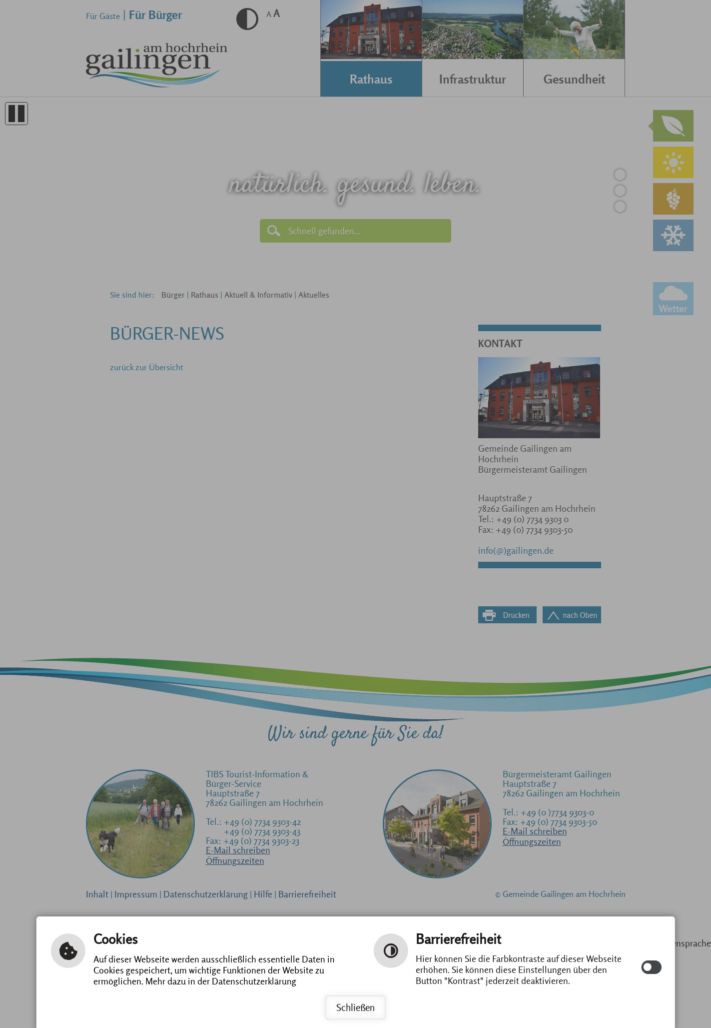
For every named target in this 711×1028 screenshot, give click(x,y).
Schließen (355, 1007)
